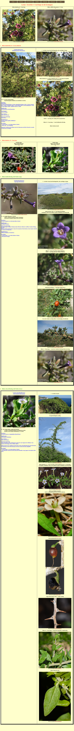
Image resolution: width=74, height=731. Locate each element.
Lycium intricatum (18, 180)
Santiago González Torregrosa (58, 41)
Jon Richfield (22, 41)
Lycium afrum (17, 49)
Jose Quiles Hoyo (22, 172)
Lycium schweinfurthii (17, 392)
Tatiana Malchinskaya (58, 462)
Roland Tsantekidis (58, 172)
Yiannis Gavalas (58, 413)
